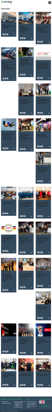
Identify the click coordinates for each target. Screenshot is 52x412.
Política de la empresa (31, 401)
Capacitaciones (5, 401)
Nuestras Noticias (5, 9)
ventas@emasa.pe (19, 407)
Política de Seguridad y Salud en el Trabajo (32, 404)
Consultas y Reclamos (6, 403)
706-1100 (20, 405)
